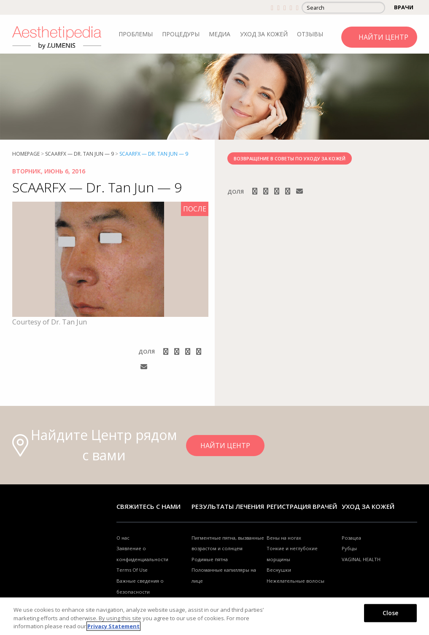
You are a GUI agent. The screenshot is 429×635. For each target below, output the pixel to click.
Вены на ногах (284, 538)
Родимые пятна (210, 559)
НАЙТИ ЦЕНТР (383, 37)
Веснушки (279, 570)
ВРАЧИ (403, 7)
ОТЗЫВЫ (310, 34)
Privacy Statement (113, 626)
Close (391, 612)
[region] (214, 616)
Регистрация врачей (302, 506)
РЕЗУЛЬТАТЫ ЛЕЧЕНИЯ (228, 506)
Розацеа (351, 538)
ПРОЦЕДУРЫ (181, 34)
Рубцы (349, 548)
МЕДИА (219, 34)
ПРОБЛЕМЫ (136, 34)
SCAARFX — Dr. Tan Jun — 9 (79, 153)
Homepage (26, 153)
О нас (123, 538)
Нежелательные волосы (295, 581)
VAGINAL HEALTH (361, 559)
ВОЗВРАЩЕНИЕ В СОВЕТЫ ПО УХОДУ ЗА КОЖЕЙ (289, 158)
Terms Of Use (132, 570)
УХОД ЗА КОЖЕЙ (264, 34)
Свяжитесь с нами (148, 506)
